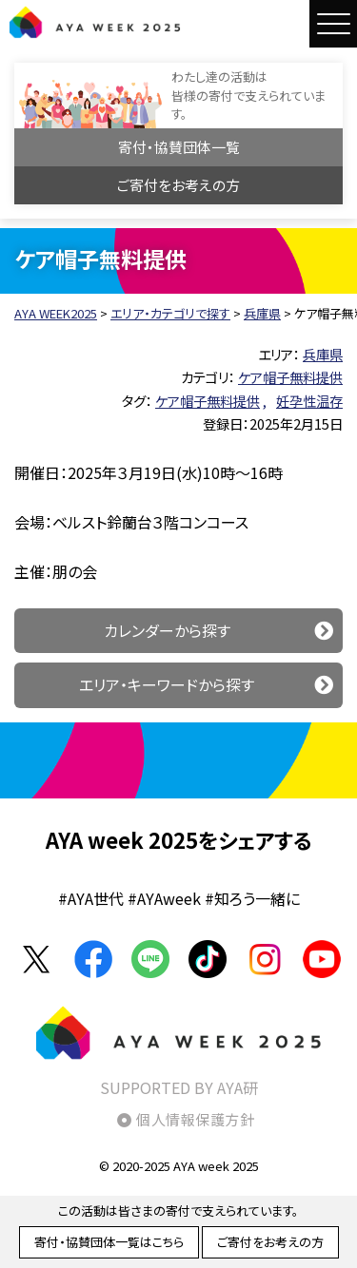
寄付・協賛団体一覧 (179, 147)
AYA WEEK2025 (95, 22)
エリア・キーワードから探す (166, 684)
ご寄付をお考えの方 (178, 185)
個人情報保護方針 (195, 1119)
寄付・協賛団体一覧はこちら (109, 1242)
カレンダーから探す (167, 630)
